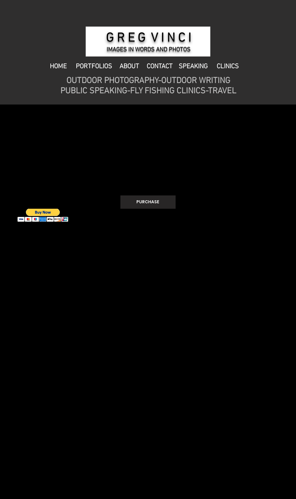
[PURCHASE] (148, 202)
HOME (59, 67)
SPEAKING (193, 67)
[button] (43, 215)
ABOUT (130, 67)
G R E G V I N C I (148, 38)
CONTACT (160, 67)
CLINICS (227, 67)
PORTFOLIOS (94, 67)
